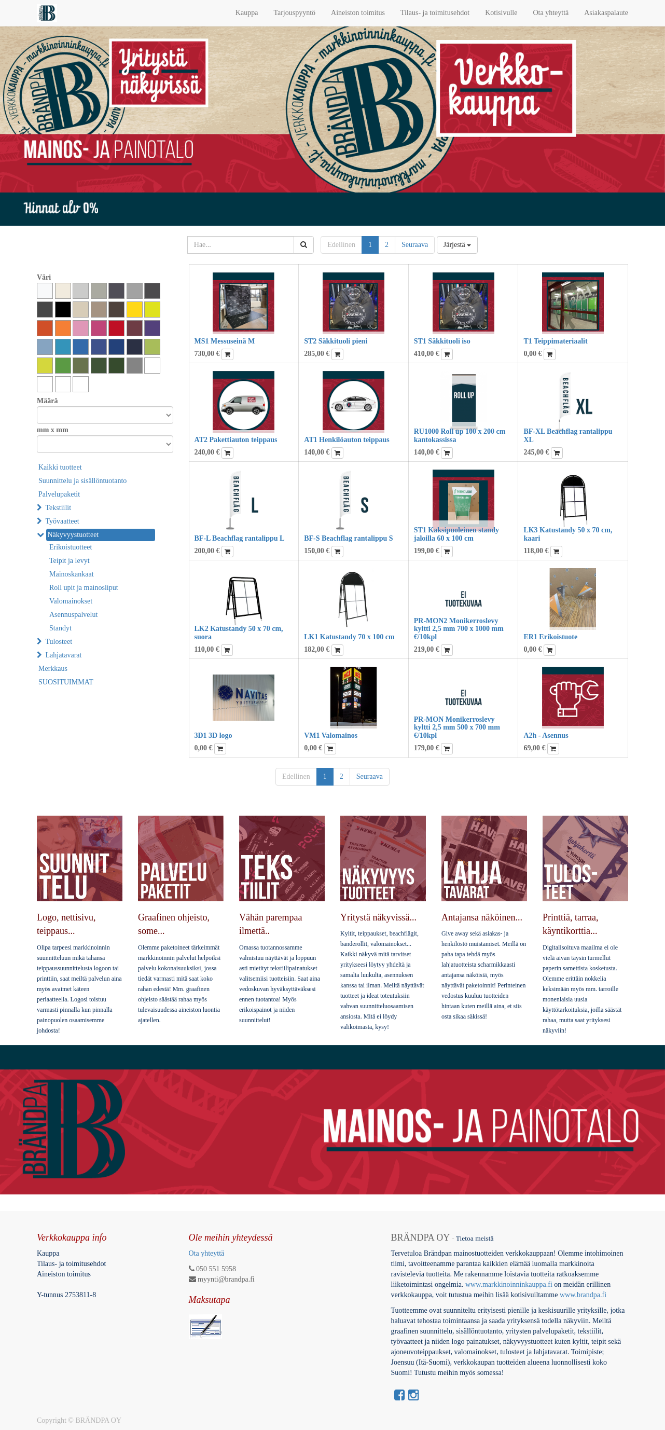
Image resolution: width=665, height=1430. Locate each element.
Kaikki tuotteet (60, 467)
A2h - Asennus (545, 735)
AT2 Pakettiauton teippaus (236, 440)
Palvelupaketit (59, 494)
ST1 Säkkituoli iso (442, 341)
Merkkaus (52, 668)
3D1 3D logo (213, 735)
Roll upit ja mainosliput (83, 588)
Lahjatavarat (64, 655)
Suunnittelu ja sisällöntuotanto (82, 481)
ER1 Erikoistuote (550, 637)
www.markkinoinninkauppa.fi (508, 1284)
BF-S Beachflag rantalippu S (348, 538)
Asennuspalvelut (73, 614)
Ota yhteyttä (207, 1253)
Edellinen (341, 245)
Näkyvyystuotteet (73, 535)
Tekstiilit (59, 508)
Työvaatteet (62, 521)
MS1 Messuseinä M (225, 341)
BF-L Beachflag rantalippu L (240, 538)
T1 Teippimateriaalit (555, 341)
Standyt (60, 628)
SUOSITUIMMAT (65, 682)
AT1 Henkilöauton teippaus (347, 440)
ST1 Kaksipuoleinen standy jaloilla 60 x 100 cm (456, 534)
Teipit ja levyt (69, 561)
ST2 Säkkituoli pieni (335, 341)
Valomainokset (70, 601)
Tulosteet (59, 641)
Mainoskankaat (71, 574)
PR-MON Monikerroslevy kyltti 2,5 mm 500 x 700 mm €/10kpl (457, 727)
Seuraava (414, 245)
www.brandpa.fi (584, 1295)
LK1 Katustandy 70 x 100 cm (349, 637)
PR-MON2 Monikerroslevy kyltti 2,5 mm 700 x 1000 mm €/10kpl (459, 629)
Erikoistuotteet (70, 547)
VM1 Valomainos (330, 735)
